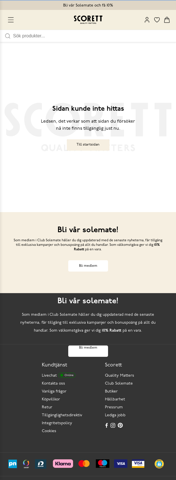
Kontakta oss (53, 383)
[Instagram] (113, 425)
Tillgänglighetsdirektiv (62, 415)
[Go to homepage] (88, 20)
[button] (159, 464)
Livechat (58, 375)
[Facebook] (106, 425)
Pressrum (114, 407)
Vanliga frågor (54, 391)
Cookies (49, 431)
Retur (47, 407)
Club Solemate (119, 383)
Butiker (111, 391)
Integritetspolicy (57, 423)
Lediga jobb (115, 415)
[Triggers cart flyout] (166, 19)
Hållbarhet (115, 399)
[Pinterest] (121, 425)
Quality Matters (119, 376)
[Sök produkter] (94, 36)
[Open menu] (11, 20)
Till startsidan (88, 144)
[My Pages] (147, 19)
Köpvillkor (51, 399)
